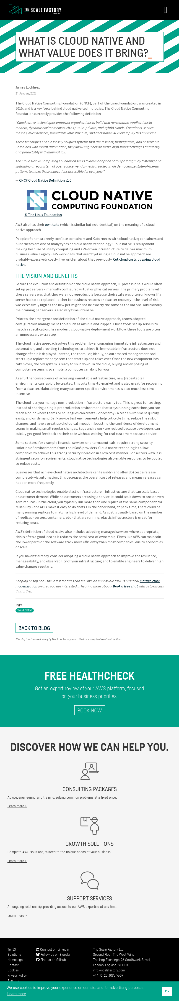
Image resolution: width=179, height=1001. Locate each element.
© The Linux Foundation (43, 214)
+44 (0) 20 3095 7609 (108, 975)
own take (52, 224)
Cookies (13, 970)
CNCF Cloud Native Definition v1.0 (45, 180)
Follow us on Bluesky (53, 954)
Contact (13, 965)
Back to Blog (34, 628)
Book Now (89, 710)
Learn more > (17, 806)
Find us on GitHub (51, 959)
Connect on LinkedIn (52, 949)
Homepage (15, 959)
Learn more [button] (16, 994)
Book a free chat (125, 586)
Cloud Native (25, 610)
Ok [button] (167, 991)
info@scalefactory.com (109, 970)
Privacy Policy (17, 975)
